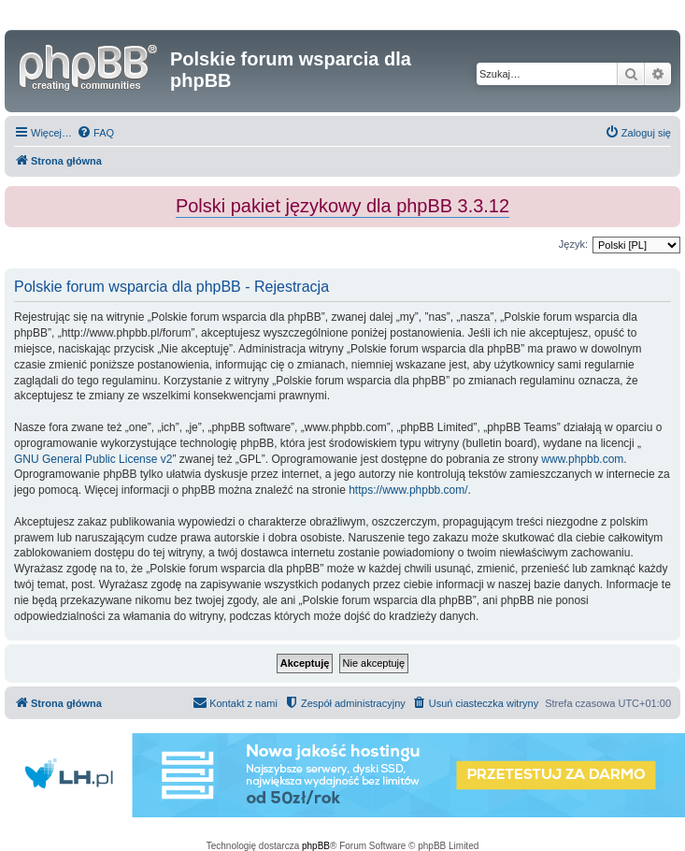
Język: (573, 244)
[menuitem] (95, 133)
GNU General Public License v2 (93, 459)
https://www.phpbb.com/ (408, 490)
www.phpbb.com (582, 459)
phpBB (316, 846)
